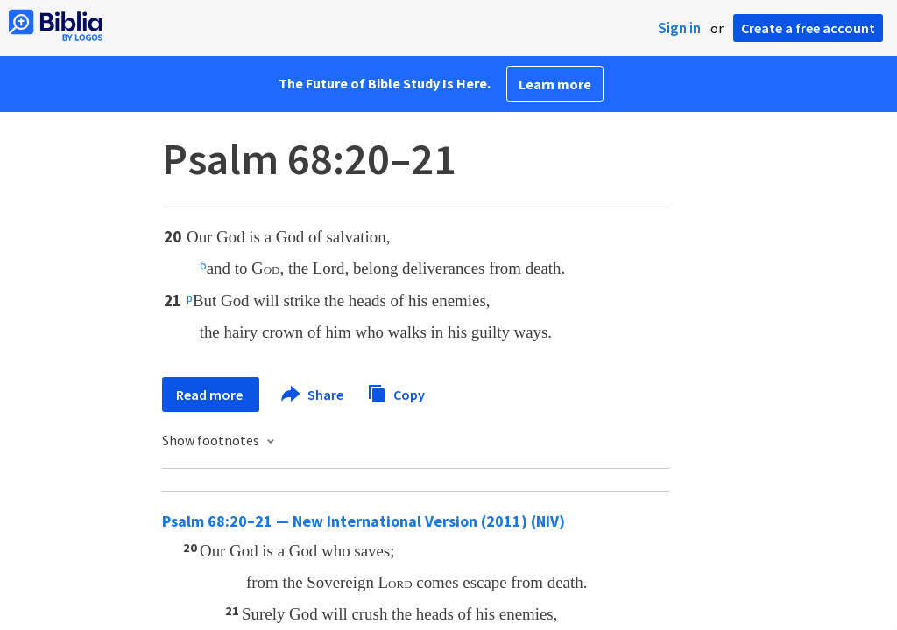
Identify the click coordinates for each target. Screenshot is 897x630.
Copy (396, 392)
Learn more (555, 84)
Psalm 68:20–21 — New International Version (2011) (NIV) (363, 521)
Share (313, 394)
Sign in (679, 28)
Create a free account (808, 28)
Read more (210, 394)
